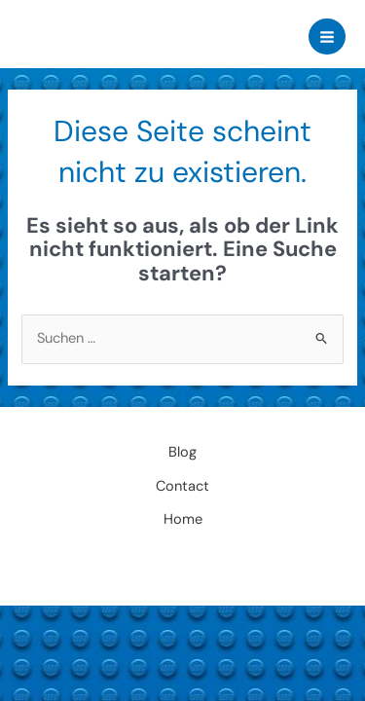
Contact (182, 486)
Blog (182, 452)
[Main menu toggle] (327, 36)
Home (183, 519)
